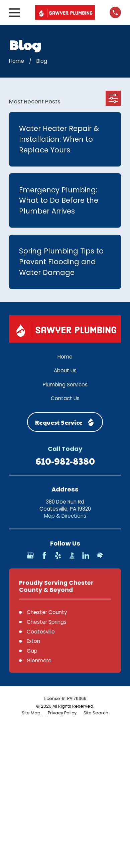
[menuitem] (31, 713)
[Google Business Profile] (30, 555)
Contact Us (65, 398)
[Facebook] (44, 555)
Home (65, 356)
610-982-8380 (65, 461)
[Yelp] (57, 555)
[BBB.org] (72, 555)
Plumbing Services (65, 384)
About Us (65, 370)
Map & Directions (65, 515)
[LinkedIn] (85, 555)
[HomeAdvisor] (99, 555)
